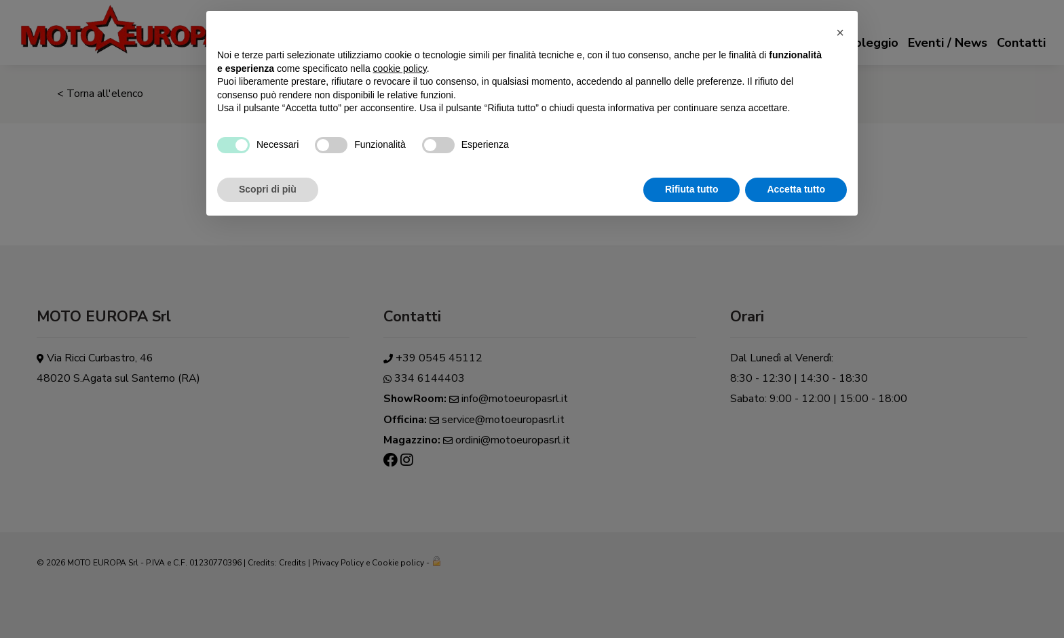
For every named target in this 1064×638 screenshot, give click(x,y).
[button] (840, 32)
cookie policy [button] (400, 68)
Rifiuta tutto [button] (692, 189)
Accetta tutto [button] (796, 189)
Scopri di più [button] (268, 189)
